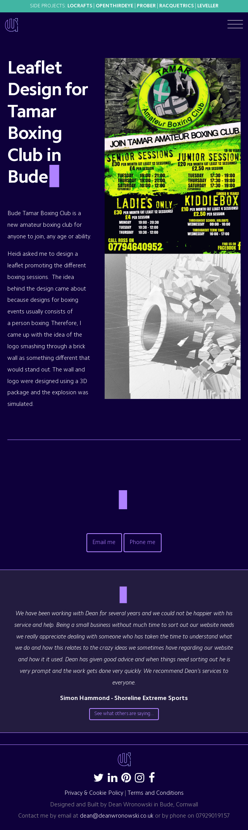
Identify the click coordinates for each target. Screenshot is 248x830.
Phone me (142, 542)
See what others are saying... (124, 713)
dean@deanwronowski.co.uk (116, 816)
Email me (104, 542)
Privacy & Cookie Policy (93, 793)
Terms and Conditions (155, 793)
